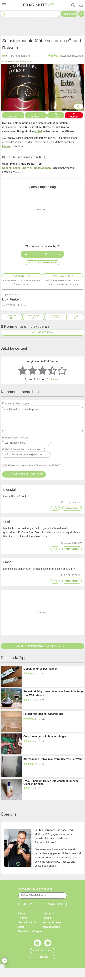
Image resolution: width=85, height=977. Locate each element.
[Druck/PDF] (11, 317)
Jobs (21, 926)
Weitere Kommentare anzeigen (42, 646)
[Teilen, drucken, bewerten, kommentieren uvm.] (4, 960)
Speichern (35, 115)
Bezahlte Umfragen (30, 931)
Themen (23, 917)
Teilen (55, 115)
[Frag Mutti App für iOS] (37, 943)
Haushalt (31, 61)
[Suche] (73, 5)
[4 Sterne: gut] (52, 371)
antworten (72, 508)
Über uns (48, 913)
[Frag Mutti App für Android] (47, 943)
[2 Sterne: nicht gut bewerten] (32, 371)
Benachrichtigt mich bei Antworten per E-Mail (34, 465)
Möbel (38, 131)
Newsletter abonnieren (42, 903)
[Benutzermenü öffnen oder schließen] (81, 5)
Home (21, 913)
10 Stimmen (53, 379)
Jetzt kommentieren (42, 262)
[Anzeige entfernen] (2, 966)
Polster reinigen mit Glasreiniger (43, 713)
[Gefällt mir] (53, 508)
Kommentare (42, 332)
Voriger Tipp (22, 276)
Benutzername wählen (15, 437)
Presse (47, 917)
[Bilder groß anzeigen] (78, 106)
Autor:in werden (28, 922)
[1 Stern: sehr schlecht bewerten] (22, 371)
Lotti (6, 522)
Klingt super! (42, 254)
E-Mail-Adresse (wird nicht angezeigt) (23, 449)
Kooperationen (52, 922)
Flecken (6, 146)
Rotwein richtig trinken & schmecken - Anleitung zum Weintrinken (53, 693)
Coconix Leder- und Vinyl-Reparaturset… (27, 168)
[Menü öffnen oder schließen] (4, 5)
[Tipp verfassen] (81, 14)
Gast (7, 562)
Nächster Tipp (63, 276)
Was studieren (51, 926)
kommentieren (16, 55)
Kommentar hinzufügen (42, 417)
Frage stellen (69, 13)
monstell (9, 490)
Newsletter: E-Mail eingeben (35, 888)
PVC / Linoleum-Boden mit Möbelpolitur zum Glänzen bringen (50, 782)
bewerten (65, 55)
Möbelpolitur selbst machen (40, 668)
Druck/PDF (13, 115)
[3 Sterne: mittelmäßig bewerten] (42, 371)
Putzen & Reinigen (15, 61)
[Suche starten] (4, 14)
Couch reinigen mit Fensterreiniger (44, 736)
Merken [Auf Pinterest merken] (74, 115)
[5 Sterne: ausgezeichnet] (62, 371)
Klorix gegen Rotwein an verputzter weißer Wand (53, 759)
